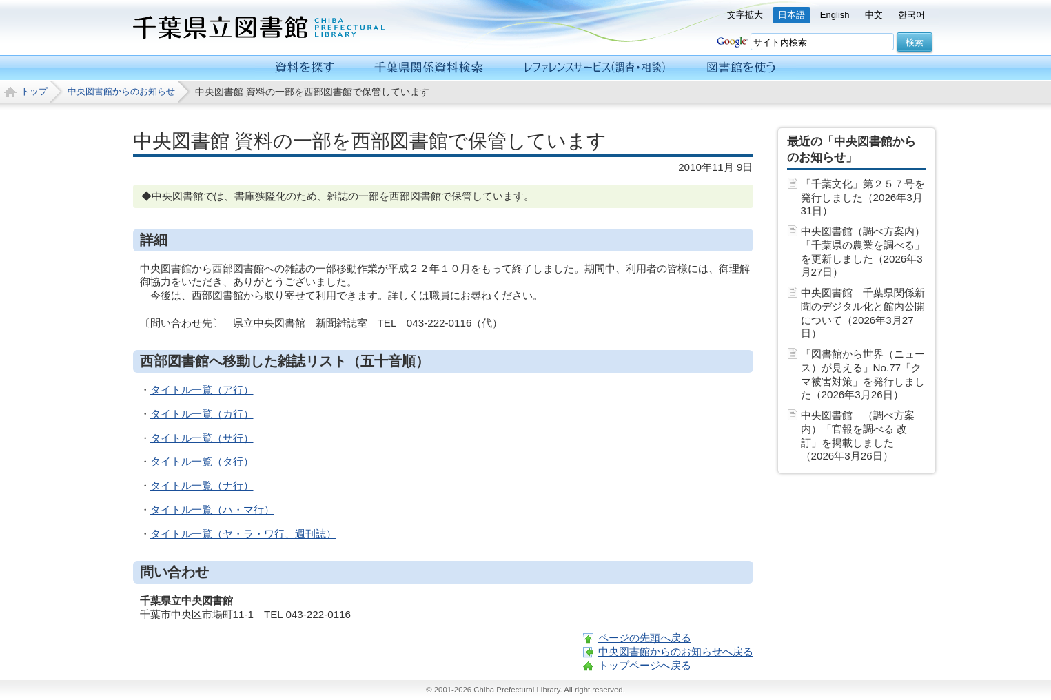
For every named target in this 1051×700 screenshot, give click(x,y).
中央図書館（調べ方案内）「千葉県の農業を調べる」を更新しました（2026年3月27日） (863, 251)
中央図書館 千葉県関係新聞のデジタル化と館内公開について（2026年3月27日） (863, 313)
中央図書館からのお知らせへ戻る (675, 651)
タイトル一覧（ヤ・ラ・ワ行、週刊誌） (243, 533)
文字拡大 (745, 15)
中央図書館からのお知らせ (121, 91)
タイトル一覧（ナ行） (202, 485)
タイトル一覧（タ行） (202, 461)
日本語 (791, 15)
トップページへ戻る (644, 665)
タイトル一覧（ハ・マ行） (212, 509)
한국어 (911, 15)
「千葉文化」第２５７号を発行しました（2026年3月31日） (863, 197)
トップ (34, 91)
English (835, 15)
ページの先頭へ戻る (644, 638)
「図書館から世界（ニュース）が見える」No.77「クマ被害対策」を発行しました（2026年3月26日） (863, 374)
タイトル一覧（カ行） (202, 414)
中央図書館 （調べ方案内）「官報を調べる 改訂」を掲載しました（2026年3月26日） (858, 435)
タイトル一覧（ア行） (202, 389)
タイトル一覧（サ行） (202, 438)
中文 (874, 15)
